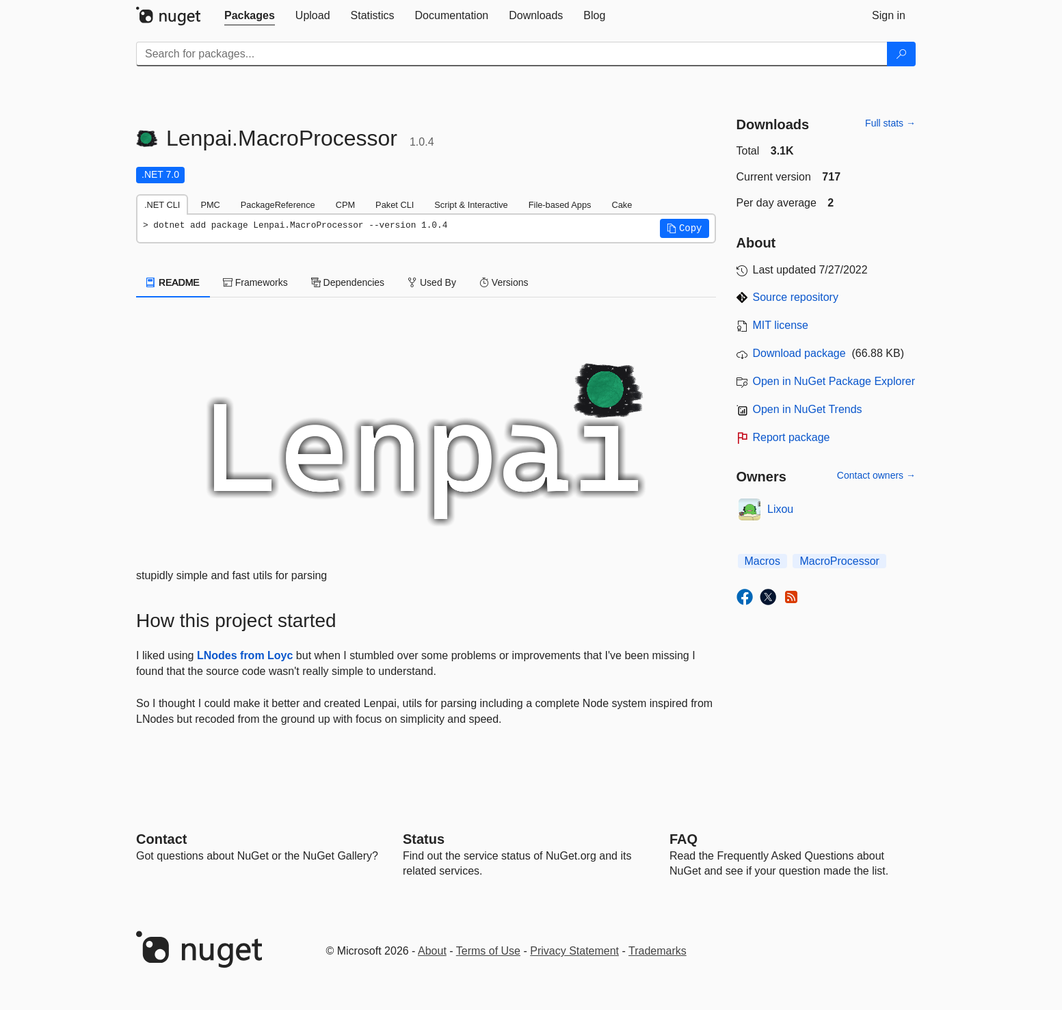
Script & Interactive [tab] (470, 205)
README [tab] (173, 282)
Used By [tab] (432, 282)
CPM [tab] (345, 205)
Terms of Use (488, 951)
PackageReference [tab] (278, 205)
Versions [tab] (504, 282)
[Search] (901, 54)
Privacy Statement (574, 951)
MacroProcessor (839, 561)
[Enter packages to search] (512, 54)
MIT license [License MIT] (781, 325)
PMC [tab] (210, 205)
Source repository (795, 297)
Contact (161, 839)
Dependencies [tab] (347, 282)
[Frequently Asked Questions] (683, 839)
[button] (684, 228)
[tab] (249, 16)
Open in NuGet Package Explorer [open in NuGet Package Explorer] (834, 381)
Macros (762, 561)
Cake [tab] (621, 205)
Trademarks (657, 951)
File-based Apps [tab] (560, 205)
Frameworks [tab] (255, 282)
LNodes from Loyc (245, 655)
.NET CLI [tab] (162, 205)
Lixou (780, 509)
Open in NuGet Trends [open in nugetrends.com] (807, 409)
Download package (799, 353)
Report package (791, 437)
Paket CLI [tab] (394, 205)
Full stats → (890, 123)
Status (423, 839)
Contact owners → (876, 475)
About (432, 951)
